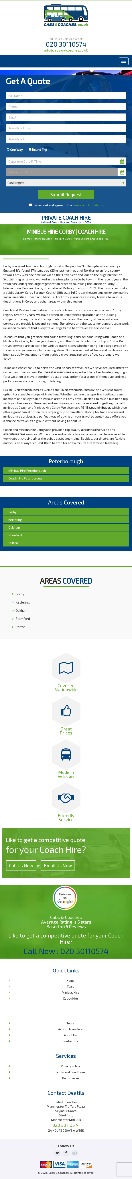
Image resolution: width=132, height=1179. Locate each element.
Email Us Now (58, 865)
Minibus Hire (70, 992)
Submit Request (66, 194)
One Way (15, 149)
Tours (71, 1023)
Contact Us (70, 1041)
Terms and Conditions (88, 205)
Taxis (70, 986)
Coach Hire (70, 998)
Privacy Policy (70, 1066)
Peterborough (42, 238)
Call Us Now (21, 865)
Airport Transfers (70, 1029)
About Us (70, 1035)
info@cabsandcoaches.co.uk (66, 50)
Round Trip (38, 149)
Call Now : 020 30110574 (66, 951)
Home (27, 238)
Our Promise (70, 1078)
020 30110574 (66, 44)
